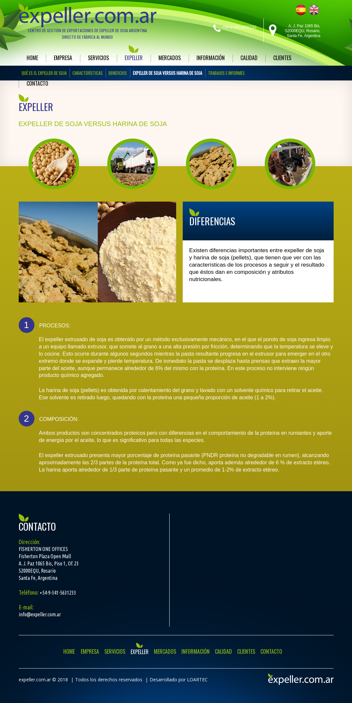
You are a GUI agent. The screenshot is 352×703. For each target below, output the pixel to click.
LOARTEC (197, 679)
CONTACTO (37, 83)
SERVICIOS (98, 58)
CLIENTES (282, 58)
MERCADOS (169, 58)
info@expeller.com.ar (40, 614)
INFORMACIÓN (211, 58)
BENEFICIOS (118, 73)
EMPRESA (63, 58)
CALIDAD (249, 58)
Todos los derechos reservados (108, 679)
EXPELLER (134, 58)
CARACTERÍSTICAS (87, 73)
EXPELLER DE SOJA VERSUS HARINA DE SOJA (167, 73)
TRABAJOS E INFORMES (226, 73)
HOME (32, 58)
